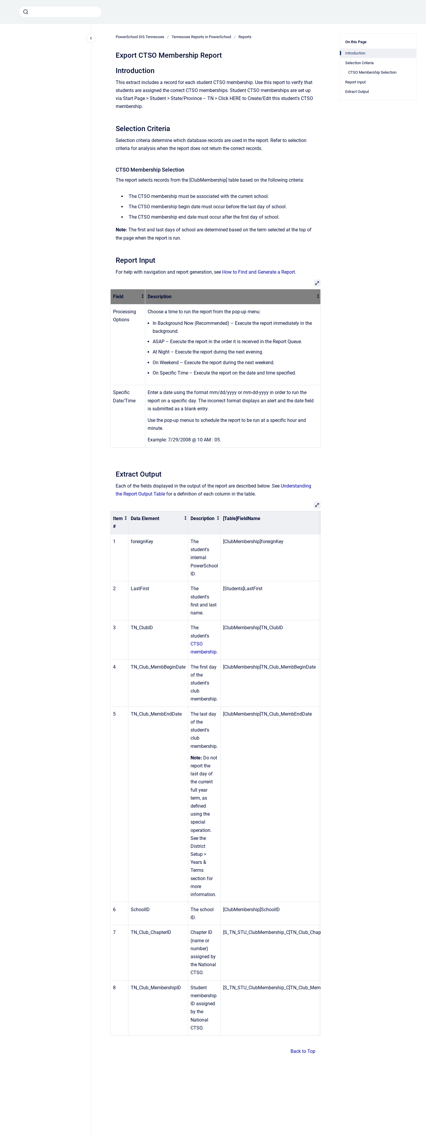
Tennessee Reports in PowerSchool (201, 37)
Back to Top (303, 1051)
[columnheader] (128, 296)
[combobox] (60, 11)
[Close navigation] (91, 38)
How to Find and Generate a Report (258, 272)
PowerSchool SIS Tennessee (140, 37)
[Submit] (25, 12)
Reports (244, 37)
